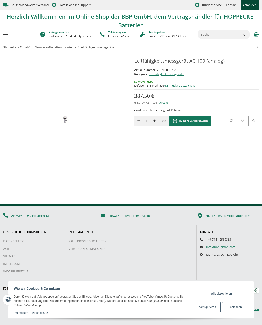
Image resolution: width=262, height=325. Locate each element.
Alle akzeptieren (220, 293)
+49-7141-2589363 (36, 215)
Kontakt (231, 5)
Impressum (11, 264)
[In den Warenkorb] (190, 121)
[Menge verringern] (138, 121)
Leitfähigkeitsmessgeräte (166, 74)
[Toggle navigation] (5, 34)
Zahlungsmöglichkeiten (88, 241)
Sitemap (9, 256)
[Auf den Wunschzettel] (242, 121)
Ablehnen (234, 307)
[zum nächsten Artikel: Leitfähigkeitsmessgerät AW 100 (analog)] (257, 47)
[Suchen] (219, 34)
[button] (208, 5)
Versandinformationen (87, 249)
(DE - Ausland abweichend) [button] (180, 85)
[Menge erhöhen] (154, 121)
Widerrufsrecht (15, 271)
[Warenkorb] (256, 34)
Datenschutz (13, 241)
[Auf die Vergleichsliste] (231, 121)
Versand (164, 103)
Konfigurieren (206, 307)
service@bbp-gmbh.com (233, 216)
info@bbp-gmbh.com (135, 216)
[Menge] (146, 121)
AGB (6, 249)
